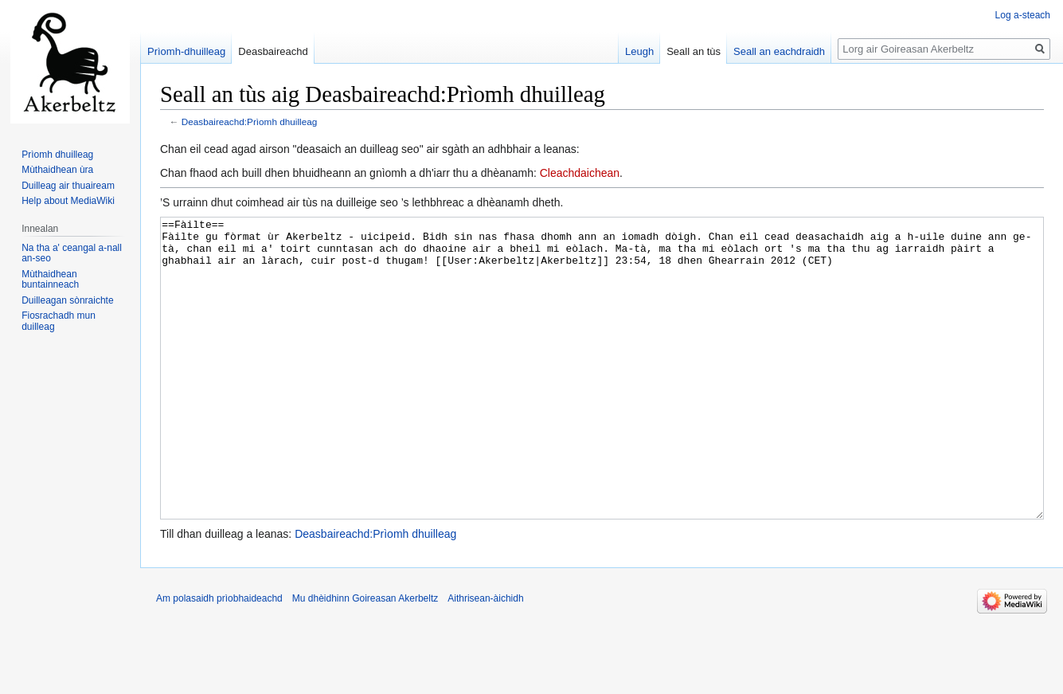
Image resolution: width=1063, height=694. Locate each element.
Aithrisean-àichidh (485, 658)
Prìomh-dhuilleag (186, 51)
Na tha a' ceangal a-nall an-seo (71, 253)
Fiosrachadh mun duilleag (58, 321)
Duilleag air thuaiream (68, 185)
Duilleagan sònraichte (67, 300)
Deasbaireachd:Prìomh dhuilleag (249, 121)
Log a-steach (1022, 15)
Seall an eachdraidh (779, 51)
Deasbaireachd (272, 51)
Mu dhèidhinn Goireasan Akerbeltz (365, 658)
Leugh (639, 51)
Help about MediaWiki (68, 200)
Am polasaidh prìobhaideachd (219, 658)
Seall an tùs (693, 51)
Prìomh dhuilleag (57, 154)
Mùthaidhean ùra (57, 169)
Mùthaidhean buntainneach (50, 280)
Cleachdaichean (579, 173)
